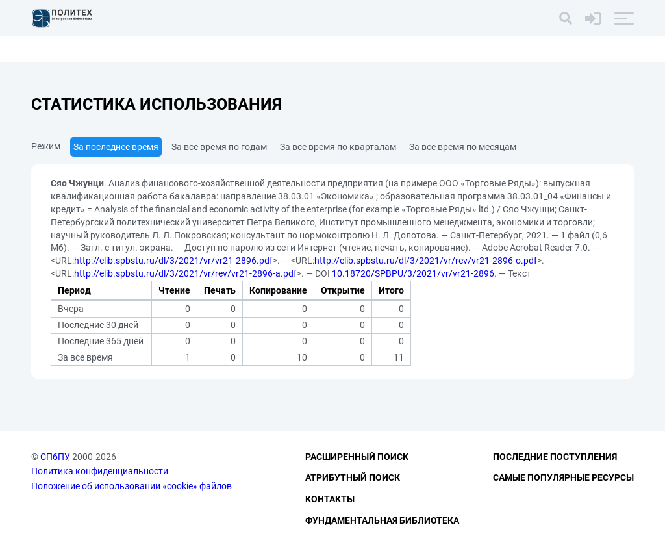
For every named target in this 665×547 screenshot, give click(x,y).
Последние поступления (555, 457)
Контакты (330, 499)
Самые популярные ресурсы (563, 477)
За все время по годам (219, 147)
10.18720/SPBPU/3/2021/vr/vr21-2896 (413, 273)
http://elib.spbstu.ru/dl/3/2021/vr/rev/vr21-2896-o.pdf (425, 260)
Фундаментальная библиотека (382, 520)
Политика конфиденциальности (99, 471)
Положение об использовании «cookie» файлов (131, 486)
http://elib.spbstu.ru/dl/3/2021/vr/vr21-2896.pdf (173, 260)
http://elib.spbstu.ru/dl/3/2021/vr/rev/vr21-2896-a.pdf (185, 273)
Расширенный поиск (356, 457)
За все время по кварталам (338, 147)
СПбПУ (54, 457)
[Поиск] (565, 18)
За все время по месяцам (462, 147)
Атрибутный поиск (352, 477)
